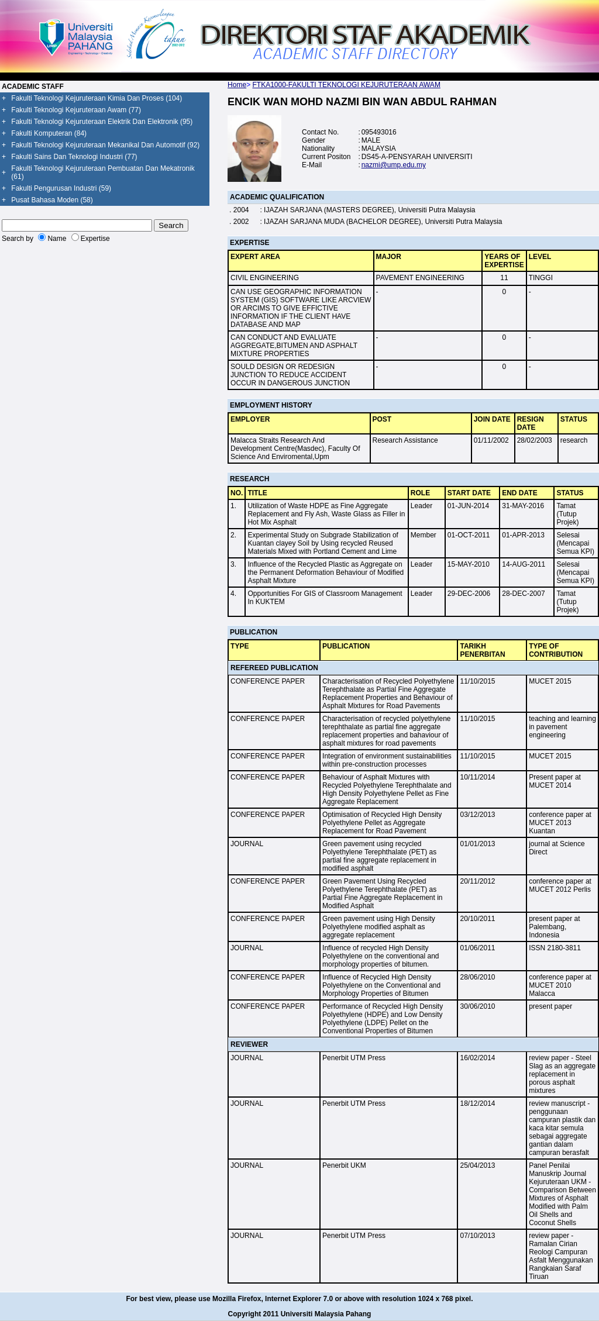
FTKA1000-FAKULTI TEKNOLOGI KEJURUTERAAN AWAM (346, 85)
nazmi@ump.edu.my (394, 165)
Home (237, 85)
